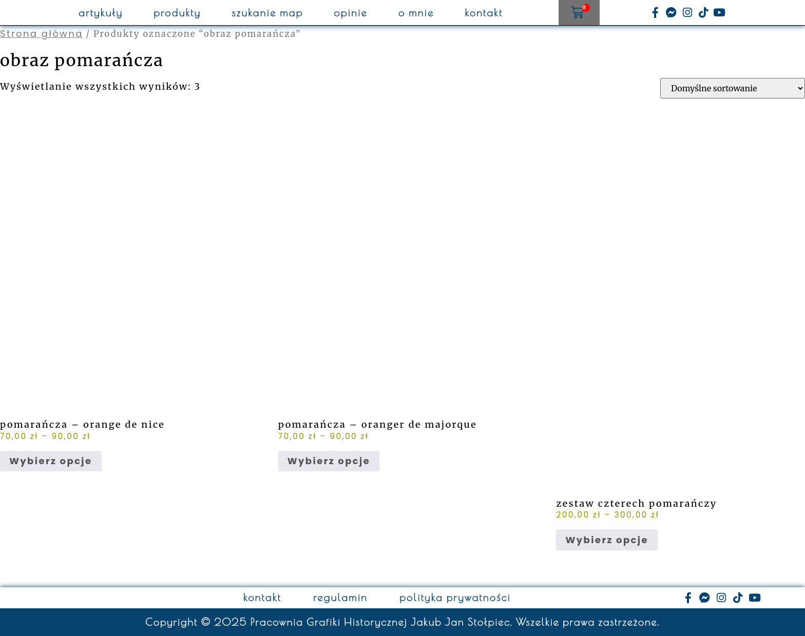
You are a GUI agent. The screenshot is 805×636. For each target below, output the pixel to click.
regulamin (340, 597)
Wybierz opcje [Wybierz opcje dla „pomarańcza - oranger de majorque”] (329, 460)
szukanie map (267, 12)
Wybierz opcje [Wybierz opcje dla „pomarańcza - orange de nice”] (50, 460)
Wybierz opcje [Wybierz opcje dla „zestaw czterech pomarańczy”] (606, 539)
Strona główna (41, 33)
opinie (351, 12)
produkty (177, 12)
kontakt (484, 12)
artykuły (101, 12)
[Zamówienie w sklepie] (732, 88)
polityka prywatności (455, 597)
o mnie (416, 12)
